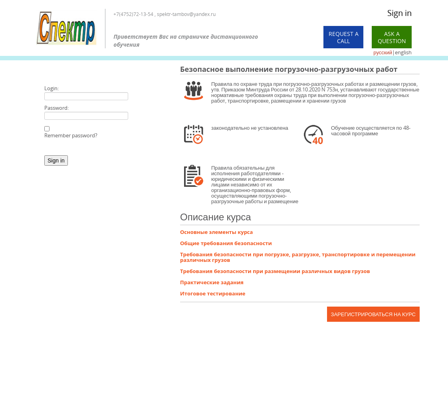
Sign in (399, 13)
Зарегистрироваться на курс (373, 314)
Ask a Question (392, 37)
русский (382, 52)
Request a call (344, 37)
